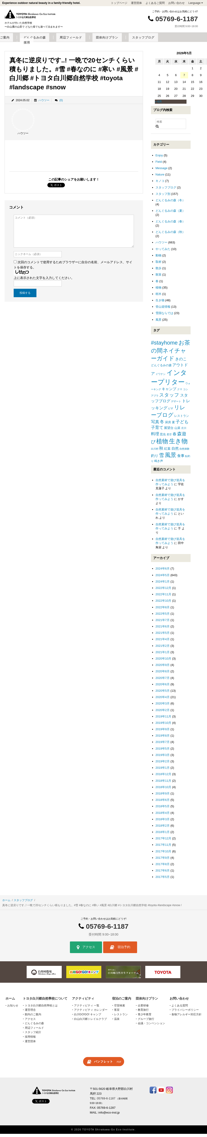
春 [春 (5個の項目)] (174, 437)
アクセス (86, 950)
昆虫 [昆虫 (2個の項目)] (163, 437)
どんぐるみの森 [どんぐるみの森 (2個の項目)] (161, 368)
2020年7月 (163, 681)
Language (195, 3)
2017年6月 (163, 873)
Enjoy (159, 158)
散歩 (158, 271)
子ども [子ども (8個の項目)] (182, 425)
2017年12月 (163, 841)
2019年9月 (163, 732)
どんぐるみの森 (113, 40)
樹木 (158, 297)
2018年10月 (163, 790)
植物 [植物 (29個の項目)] (162, 444)
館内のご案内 (33, 1017)
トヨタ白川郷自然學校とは (41, 1008)
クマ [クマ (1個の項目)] (179, 392)
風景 (158, 322)
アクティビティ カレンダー (90, 1013)
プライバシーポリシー (185, 1013)
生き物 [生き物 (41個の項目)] (178, 444)
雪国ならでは (164, 316)
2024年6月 (163, 571)
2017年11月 (163, 848)
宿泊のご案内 (87, 40)
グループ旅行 (146, 1022)
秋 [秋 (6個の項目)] (161, 451)
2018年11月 (163, 783)
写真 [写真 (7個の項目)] (155, 425)
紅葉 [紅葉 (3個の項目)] (167, 452)
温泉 (117, 1022)
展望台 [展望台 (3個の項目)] (169, 431)
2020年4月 (163, 700)
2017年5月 (163, 880)
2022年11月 (163, 597)
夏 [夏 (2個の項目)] (173, 425)
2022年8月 (163, 610)
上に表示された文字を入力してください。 (44, 281)
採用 (107, 45)
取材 (158, 265)
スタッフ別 (163, 197)
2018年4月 (163, 815)
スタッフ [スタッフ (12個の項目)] (169, 398)
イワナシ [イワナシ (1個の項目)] (161, 377)
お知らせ (12, 1008)
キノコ (160, 184)
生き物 (160, 303)
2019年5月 (163, 751)
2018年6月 (163, 803)
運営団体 (136, 3)
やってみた (163, 252)
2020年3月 (163, 706)
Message (162, 171)
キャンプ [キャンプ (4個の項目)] (169, 392)
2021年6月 (163, 629)
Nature (160, 177)
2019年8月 (163, 738)
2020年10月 (163, 661)
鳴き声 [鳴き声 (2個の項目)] (158, 464)
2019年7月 (163, 745)
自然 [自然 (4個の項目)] (175, 452)
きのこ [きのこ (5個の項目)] (181, 362)
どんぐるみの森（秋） (170, 235)
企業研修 (143, 1008)
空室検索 (119, 1008)
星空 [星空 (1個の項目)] (169, 437)
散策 (158, 277)
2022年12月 (163, 591)
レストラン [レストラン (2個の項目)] (181, 419)
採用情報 (30, 1040)
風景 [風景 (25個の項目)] (170, 458)
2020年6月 (163, 687)
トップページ (119, 3)
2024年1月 (163, 584)
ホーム (6, 903)
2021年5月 (163, 636)
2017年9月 (163, 861)
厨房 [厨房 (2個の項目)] (168, 425)
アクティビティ (61, 40)
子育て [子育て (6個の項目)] (157, 430)
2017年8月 (163, 867)
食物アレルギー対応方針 (186, 1017)
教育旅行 (143, 1013)
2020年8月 (163, 674)
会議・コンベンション (151, 1026)
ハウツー (43, 103)
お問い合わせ (176, 3)
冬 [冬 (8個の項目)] (162, 425)
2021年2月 (163, 648)
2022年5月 (163, 617)
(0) (61, 103)
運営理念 (30, 1013)
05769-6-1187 (176, 19)
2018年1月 (163, 835)
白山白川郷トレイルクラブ (90, 1022)
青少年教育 (144, 1017)
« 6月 (158, 104)
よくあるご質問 (155, 3)
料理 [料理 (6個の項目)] (155, 437)
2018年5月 (163, 809)
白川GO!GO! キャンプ (87, 1017)
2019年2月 (163, 764)
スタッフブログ (196, 40)
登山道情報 (163, 310)
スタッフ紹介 (33, 1035)
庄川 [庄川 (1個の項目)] (183, 431)
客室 (117, 1013)
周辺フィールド (141, 40)
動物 (158, 258)
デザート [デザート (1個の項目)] (176, 404)
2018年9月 (163, 796)
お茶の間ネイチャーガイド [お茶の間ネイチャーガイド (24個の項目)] (170, 354)
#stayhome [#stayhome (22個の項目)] (164, 346)
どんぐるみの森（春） (170, 224)
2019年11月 (163, 719)
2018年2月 (163, 828)
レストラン (121, 1017)
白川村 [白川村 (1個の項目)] (154, 452)
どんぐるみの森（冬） (170, 203)
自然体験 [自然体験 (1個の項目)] (184, 452)
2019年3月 (163, 758)
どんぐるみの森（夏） (170, 214)
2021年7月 (163, 623)
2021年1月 (163, 655)
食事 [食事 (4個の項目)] (180, 459)
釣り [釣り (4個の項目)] (154, 459)
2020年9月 (163, 668)
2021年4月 (163, 642)
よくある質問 (179, 1008)
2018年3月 (163, 822)
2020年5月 (163, 694)
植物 (158, 290)
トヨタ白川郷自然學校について (23, 40)
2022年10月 (163, 604)
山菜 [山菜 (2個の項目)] (177, 431)
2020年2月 (163, 713)
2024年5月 (163, 578)
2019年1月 (163, 771)
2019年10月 (163, 726)
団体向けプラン (168, 40)
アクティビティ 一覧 (86, 1008)
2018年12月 (163, 777)
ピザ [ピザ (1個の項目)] (170, 411)
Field (159, 165)
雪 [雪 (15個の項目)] (161, 458)
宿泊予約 (120, 950)
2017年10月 (163, 854)
